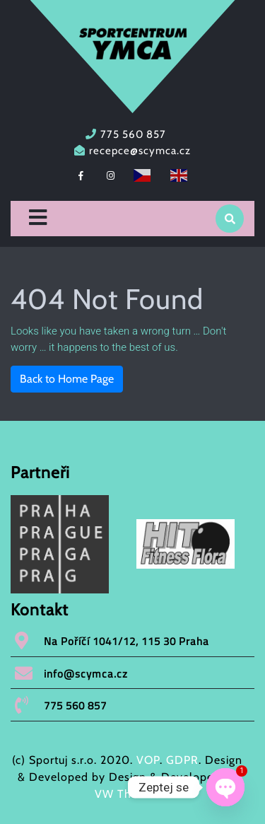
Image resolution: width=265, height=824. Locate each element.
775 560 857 (133, 134)
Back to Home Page (67, 378)
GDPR (182, 760)
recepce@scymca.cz (140, 150)
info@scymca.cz (86, 674)
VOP (148, 760)
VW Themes (127, 794)
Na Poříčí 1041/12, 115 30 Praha (126, 641)
